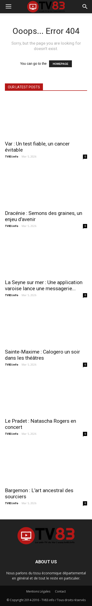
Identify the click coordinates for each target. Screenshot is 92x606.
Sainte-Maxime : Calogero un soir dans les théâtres (42, 355)
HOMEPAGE (60, 63)
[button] (85, 6)
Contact (60, 591)
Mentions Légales (38, 591)
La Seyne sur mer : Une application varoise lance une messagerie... (43, 285)
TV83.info (11, 156)
